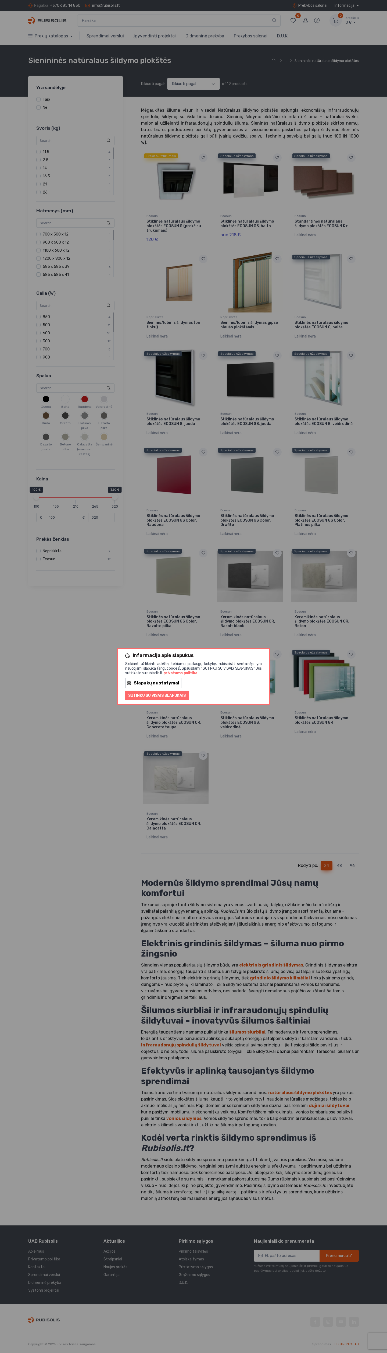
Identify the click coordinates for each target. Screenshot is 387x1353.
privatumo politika (180, 673)
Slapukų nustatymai (153, 683)
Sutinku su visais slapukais (157, 695)
